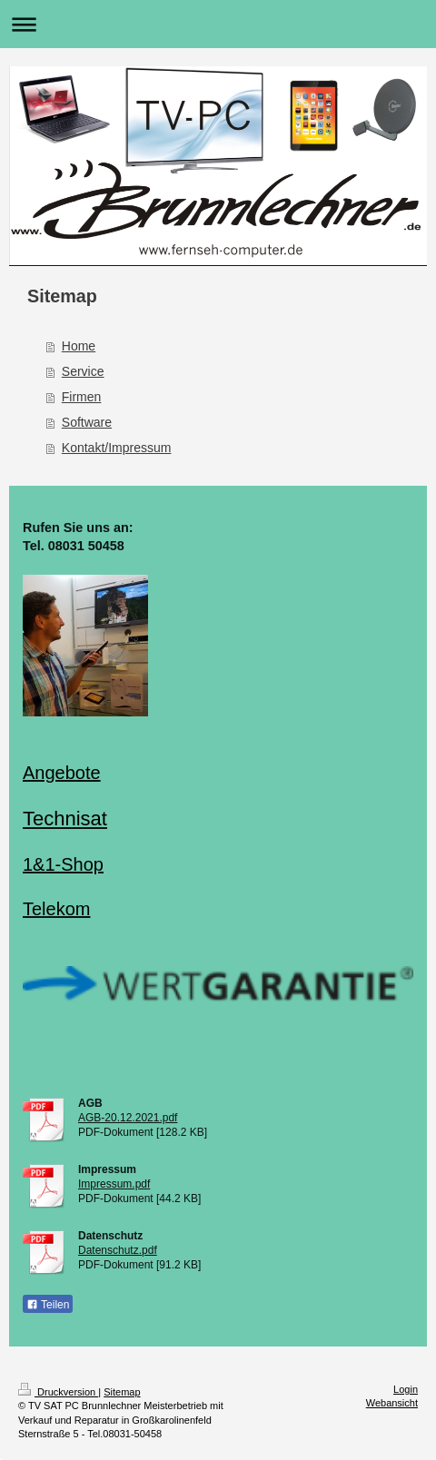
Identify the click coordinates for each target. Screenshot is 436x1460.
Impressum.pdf (114, 1184)
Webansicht (392, 1402)
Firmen (82, 397)
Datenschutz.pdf (117, 1250)
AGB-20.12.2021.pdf (127, 1117)
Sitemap (122, 1391)
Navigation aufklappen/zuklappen (218, 24)
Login (405, 1389)
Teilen (47, 1304)
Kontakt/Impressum (117, 447)
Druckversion (58, 1391)
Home (78, 346)
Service (83, 371)
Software (87, 422)
